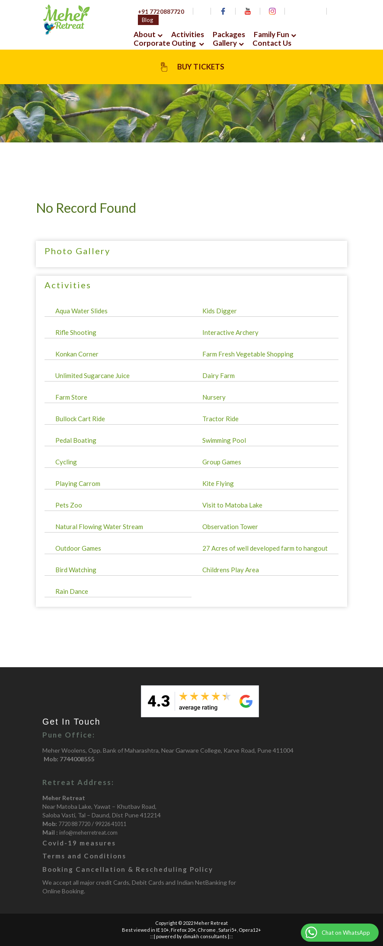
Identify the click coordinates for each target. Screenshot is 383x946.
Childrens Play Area (230, 570)
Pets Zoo (68, 505)
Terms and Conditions (84, 856)
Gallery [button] (228, 43)
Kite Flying (218, 483)
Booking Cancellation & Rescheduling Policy (127, 869)
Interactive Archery (230, 332)
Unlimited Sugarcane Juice (92, 375)
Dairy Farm (218, 375)
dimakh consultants (205, 936)
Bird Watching (75, 570)
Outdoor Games (78, 548)
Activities (187, 34)
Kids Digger (219, 311)
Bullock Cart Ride (80, 419)
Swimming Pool (224, 440)
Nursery (214, 397)
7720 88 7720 (74, 824)
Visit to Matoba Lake (232, 505)
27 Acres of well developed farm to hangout (265, 548)
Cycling (66, 462)
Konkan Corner (77, 354)
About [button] (148, 34)
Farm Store (71, 397)
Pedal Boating (75, 440)
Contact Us (271, 43)
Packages (229, 34)
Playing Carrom (77, 483)
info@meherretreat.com (88, 832)
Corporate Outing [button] (169, 43)
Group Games (221, 462)
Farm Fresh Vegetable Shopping (248, 354)
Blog (147, 19)
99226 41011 (110, 824)
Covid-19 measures (79, 843)
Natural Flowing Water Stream (99, 526)
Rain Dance (71, 591)
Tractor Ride (220, 419)
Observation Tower (230, 526)
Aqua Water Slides (81, 311)
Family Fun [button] (275, 34)
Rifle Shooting (75, 332)
